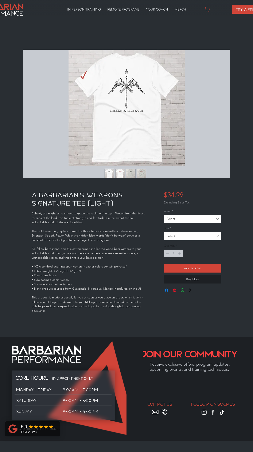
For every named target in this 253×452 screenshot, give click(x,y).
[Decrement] (167, 253)
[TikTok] (221, 412)
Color (168, 211)
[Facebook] (213, 412)
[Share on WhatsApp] (182, 290)
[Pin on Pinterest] (174, 290)
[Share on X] (190, 290)
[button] (84, 9)
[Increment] (180, 253)
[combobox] (192, 219)
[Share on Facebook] (166, 290)
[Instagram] (204, 412)
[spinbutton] (173, 253)
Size (167, 228)
